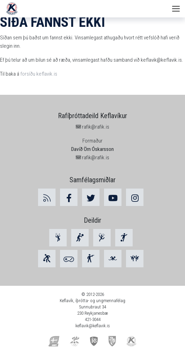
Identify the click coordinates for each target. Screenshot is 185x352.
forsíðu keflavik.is (38, 74)
